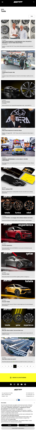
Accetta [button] (26, 425)
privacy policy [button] (13, 419)
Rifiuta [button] (9, 425)
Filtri (32, 16)
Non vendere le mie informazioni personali (10, 415)
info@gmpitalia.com (30, 396)
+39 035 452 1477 (30, 393)
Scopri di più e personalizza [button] (18, 428)
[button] (3, 2)
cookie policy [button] (20, 408)
